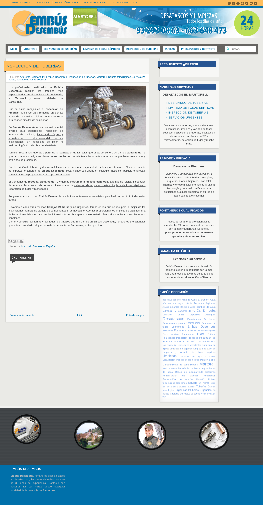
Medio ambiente (170, 368)
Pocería (182, 368)
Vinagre (212, 394)
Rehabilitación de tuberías (181, 375)
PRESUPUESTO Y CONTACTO (127, 3)
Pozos (190, 368)
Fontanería (180, 330)
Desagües (210, 314)
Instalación (179, 341)
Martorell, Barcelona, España (38, 246)
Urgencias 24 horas (187, 389)
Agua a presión (200, 299)
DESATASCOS (42, 3)
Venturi (204, 394)
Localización (169, 359)
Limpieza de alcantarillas (189, 345)
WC (164, 397)
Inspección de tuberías (82, 76)
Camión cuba (206, 310)
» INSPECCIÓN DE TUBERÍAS (187, 112)
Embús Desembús (20, 3)
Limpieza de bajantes (181, 348)
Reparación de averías (178, 379)
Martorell (102, 76)
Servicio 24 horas (198, 382)
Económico (177, 326)
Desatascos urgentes (174, 323)
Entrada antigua (135, 315)
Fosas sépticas (171, 334)
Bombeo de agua (205, 306)
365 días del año (172, 299)
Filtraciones (168, 330)
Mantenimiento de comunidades (180, 364)
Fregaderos (188, 334)
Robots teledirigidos (119, 76)
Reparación (210, 375)
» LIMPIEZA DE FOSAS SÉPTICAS (190, 107)
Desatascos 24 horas (201, 319)
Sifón (213, 383)
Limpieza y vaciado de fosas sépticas (189, 352)
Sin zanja (167, 386)
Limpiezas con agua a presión (198, 356)
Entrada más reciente (22, 315)
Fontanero (192, 330)
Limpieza (202, 341)
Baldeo (183, 307)
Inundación (191, 341)
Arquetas (25, 76)
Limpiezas (170, 356)
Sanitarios (181, 382)
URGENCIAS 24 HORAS (95, 3)
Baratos (191, 307)
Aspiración (211, 303)
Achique (186, 299)
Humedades (169, 337)
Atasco (166, 307)
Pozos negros (201, 368)
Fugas (200, 333)
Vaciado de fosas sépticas (31, 79)
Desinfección (193, 322)
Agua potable (185, 303)
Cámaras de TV (186, 310)
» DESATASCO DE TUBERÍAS (187, 102)
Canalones (168, 314)
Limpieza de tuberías (204, 348)
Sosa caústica (179, 386)
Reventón (200, 379)
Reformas (210, 372)
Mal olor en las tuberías (187, 360)
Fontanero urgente (206, 330)
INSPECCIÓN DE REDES (66, 3)
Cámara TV (38, 76)
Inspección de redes (187, 337)
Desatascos (173, 318)
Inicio (80, 315)
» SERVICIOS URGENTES (184, 117)
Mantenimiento (208, 359)
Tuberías (201, 386)
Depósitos (194, 314)
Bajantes (174, 306)
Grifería (212, 334)
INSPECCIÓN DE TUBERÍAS (33, 66)
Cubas (181, 314)
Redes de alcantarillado (189, 372)
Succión (191, 386)
